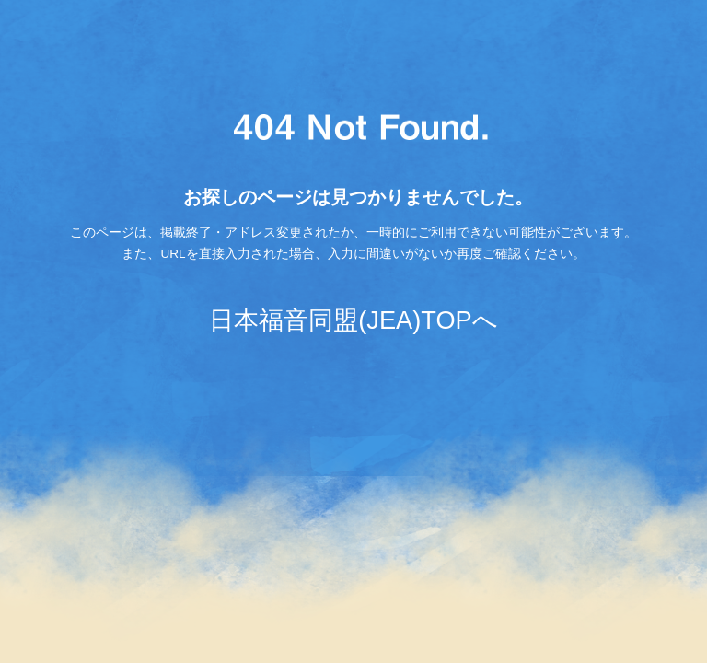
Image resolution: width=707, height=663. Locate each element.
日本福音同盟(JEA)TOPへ (353, 320)
